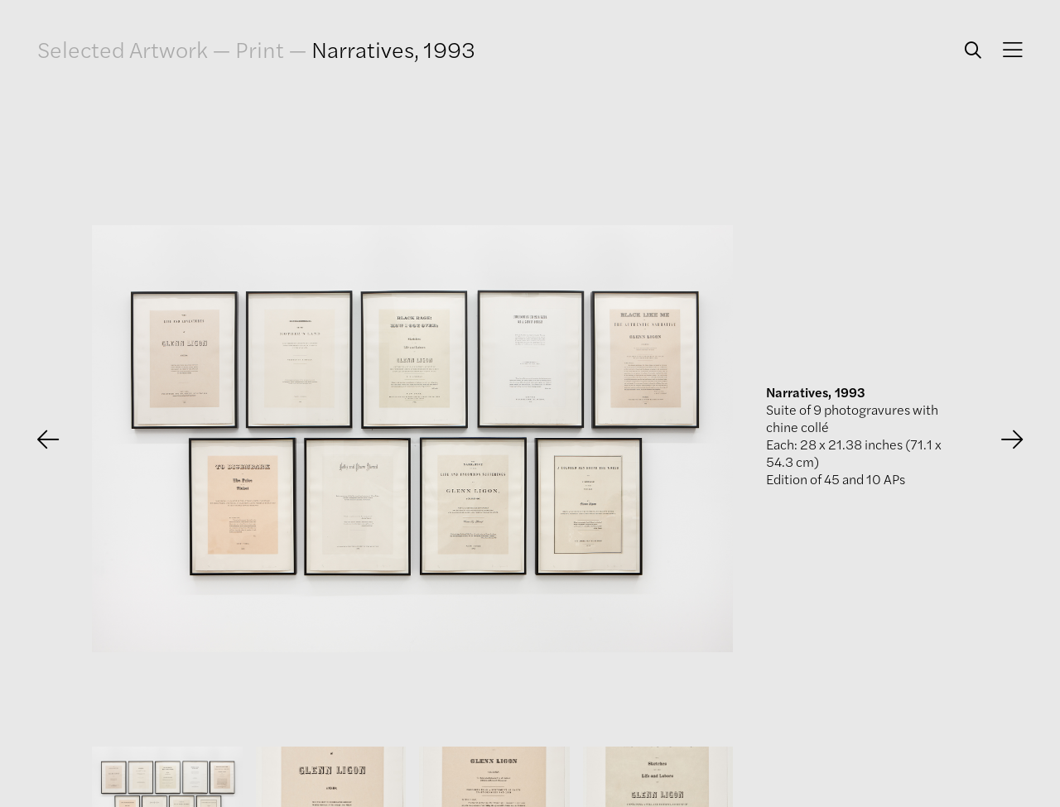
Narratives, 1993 (393, 49)
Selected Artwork (122, 49)
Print (259, 49)
